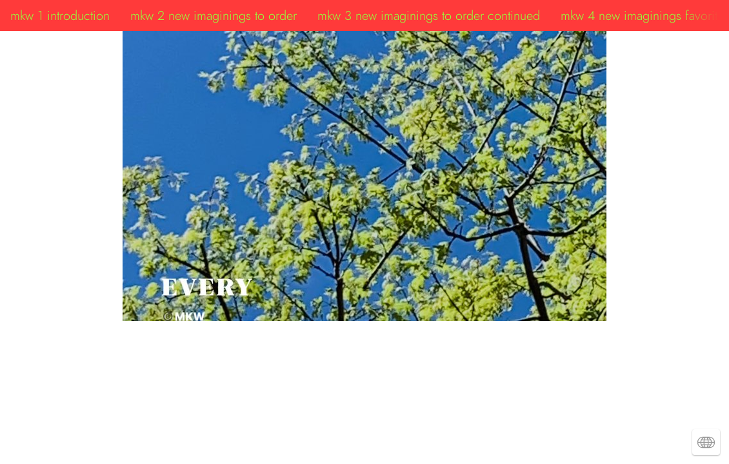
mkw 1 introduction (60, 15)
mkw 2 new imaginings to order (213, 15)
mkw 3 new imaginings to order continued (428, 15)
